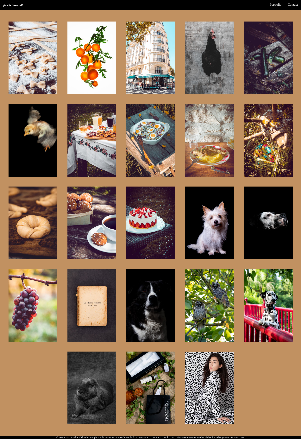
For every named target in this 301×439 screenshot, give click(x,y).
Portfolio (275, 4)
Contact (293, 4)
